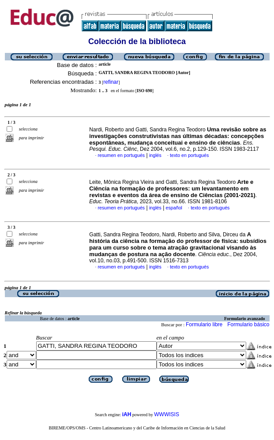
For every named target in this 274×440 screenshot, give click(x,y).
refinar (110, 82)
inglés (155, 155)
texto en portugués (189, 155)
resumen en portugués (121, 155)
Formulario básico (248, 324)
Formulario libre (204, 324)
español (174, 207)
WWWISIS (166, 414)
